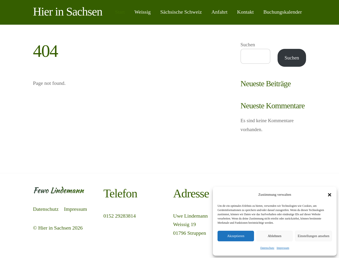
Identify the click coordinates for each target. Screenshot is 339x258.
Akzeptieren (235, 236)
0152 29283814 (119, 216)
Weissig (142, 12)
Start (120, 12)
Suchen (248, 44)
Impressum (283, 248)
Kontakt (245, 12)
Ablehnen (274, 236)
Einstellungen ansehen (313, 236)
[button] (329, 194)
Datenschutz (267, 248)
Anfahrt (219, 12)
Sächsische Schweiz (181, 12)
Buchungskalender (282, 12)
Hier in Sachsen (54, 228)
